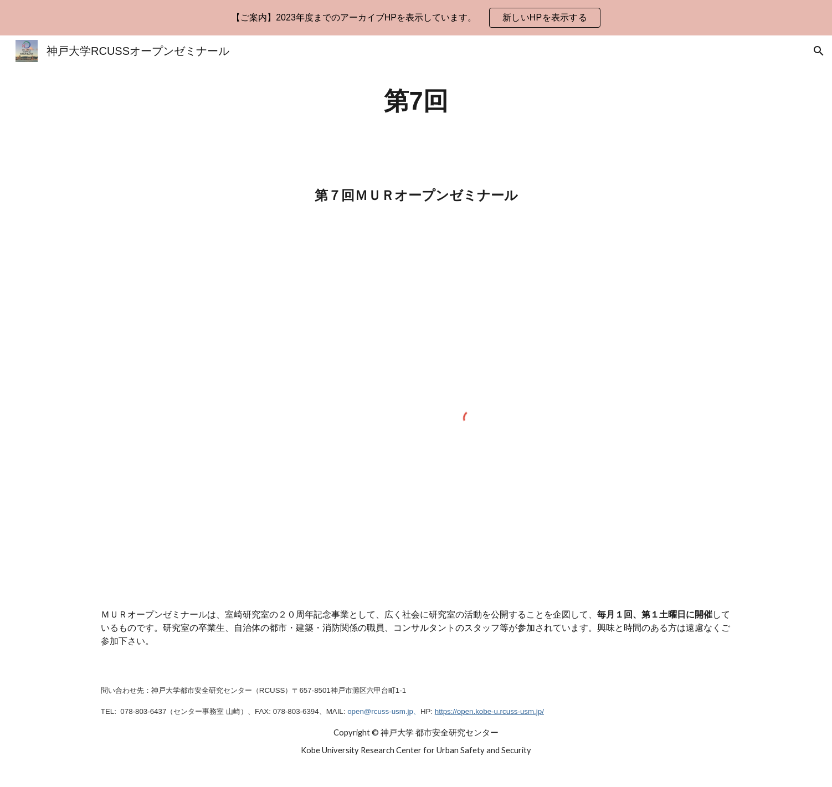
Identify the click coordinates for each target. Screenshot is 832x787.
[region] (416, 17)
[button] (818, 51)
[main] (416, 102)
